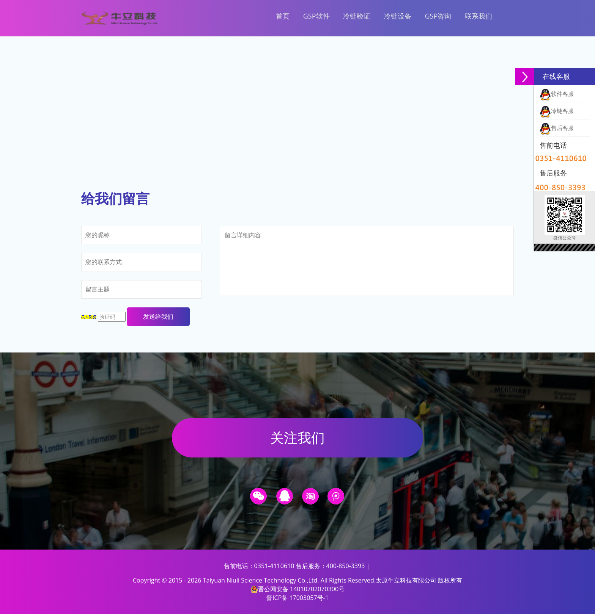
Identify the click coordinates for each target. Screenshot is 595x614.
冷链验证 (356, 15)
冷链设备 (397, 15)
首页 (283, 15)
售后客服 (557, 128)
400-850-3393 (345, 566)
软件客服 (557, 94)
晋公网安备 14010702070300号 (297, 589)
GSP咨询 (438, 15)
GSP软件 (316, 15)
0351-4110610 (274, 566)
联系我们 (478, 15)
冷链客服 (557, 111)
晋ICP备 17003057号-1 (297, 598)
